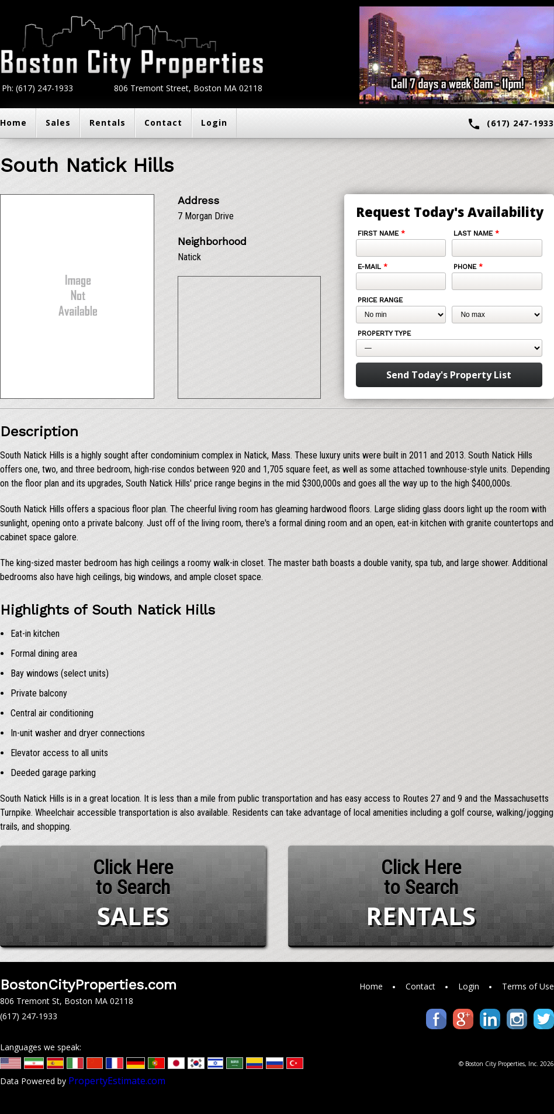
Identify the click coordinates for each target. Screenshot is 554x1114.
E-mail (372, 267)
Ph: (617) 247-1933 (37, 88)
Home (371, 986)
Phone (468, 267)
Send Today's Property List (448, 374)
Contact (163, 122)
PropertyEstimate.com (116, 1080)
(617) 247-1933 (510, 124)
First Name (381, 233)
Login (214, 122)
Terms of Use (528, 986)
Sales (58, 122)
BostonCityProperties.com (88, 985)
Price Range (380, 300)
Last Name (476, 233)
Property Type (384, 333)
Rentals (107, 122)
